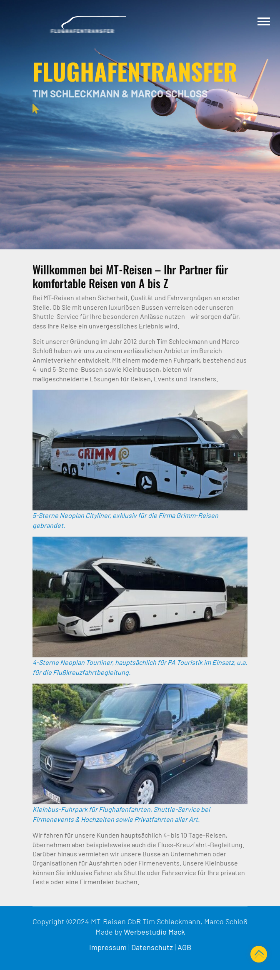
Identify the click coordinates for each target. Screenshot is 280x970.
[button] (263, 19)
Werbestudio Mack (154, 931)
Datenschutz (152, 947)
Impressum (108, 947)
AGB (184, 947)
